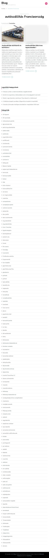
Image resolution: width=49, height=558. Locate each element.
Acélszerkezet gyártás (8, 121)
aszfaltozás (5, 134)
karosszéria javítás (7, 320)
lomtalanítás (6, 382)
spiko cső (5, 481)
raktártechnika (6, 456)
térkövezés (5, 523)
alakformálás (6, 130)
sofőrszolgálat (6, 478)
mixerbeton (6, 401)
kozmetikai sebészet (8, 356)
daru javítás (6, 214)
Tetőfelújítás (6, 526)
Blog (4, 3)
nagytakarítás (6, 420)
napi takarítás (6, 427)
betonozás (5, 172)
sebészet (5, 462)
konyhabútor (6, 349)
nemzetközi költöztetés (9, 430)
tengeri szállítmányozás (9, 514)
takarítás (5, 504)
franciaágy (5, 250)
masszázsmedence (7, 388)
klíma (4, 336)
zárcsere (5, 546)
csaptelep (5, 198)
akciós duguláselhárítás (9, 127)
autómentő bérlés (7, 147)
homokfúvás (6, 295)
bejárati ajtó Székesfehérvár (10, 169)
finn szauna (5, 246)
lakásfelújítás (6, 359)
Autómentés (6, 143)
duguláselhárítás (7, 224)
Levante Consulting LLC (9, 375)
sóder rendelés (7, 475)
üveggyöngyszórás (7, 536)
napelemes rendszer (8, 423)
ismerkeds (5, 304)
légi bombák (6, 365)
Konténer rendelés (8, 346)
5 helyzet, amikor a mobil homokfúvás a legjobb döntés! (17, 91)
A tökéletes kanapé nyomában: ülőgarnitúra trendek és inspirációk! (20, 101)
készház (5, 330)
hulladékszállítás (7, 298)
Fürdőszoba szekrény (8, 256)
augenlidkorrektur (7, 137)
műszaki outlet (7, 414)
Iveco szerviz (6, 308)
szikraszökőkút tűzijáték (9, 501)
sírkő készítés (6, 465)
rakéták (5, 449)
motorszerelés (6, 407)
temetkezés (6, 510)
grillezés (5, 275)
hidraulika (5, 291)
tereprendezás (6, 517)
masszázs (5, 385)
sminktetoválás (7, 472)
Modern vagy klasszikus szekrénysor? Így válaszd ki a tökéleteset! (20, 98)
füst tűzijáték (6, 262)
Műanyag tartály (7, 411)
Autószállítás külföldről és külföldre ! (11, 46)
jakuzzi (4, 311)
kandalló (5, 317)
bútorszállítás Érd (7, 188)
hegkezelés (6, 288)
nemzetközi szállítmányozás (10, 433)
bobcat (4, 179)
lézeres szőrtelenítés (8, 378)
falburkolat (6, 240)
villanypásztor (6, 539)
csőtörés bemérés (7, 208)
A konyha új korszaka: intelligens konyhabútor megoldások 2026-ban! (21, 104)
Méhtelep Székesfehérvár (9, 394)
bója (4, 182)
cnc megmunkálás (7, 195)
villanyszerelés (6, 542)
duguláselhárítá (7, 221)
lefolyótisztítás (7, 362)
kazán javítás (6, 324)
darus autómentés (7, 217)
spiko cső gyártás (7, 485)
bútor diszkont (6, 185)
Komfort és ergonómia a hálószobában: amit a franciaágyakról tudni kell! (21, 95)
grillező (5, 279)
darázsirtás (5, 211)
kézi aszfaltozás (7, 333)
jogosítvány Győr (7, 314)
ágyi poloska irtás (7, 124)
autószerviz (6, 159)
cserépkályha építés (8, 204)
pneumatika (6, 439)
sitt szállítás (6, 468)
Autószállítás (6, 43)
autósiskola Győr (7, 153)
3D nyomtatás (6, 118)
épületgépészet (7, 233)
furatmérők (6, 253)
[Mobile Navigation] (46, 3)
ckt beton (5, 192)
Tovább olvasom (6, 77)
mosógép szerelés (7, 404)
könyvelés (5, 353)
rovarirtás (5, 459)
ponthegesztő (6, 443)
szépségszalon (6, 494)
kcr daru (5, 327)
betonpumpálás (7, 176)
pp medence (6, 446)
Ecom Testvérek (7, 227)
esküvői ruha (6, 237)
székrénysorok (6, 488)
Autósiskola (6, 150)
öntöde (5, 436)
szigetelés (5, 497)
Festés (4, 243)
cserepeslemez (7, 201)
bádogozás (5, 163)
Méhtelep (5, 391)
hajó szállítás (6, 282)
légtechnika (6, 372)
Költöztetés (6, 340)
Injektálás (5, 301)
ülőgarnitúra (6, 533)
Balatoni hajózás (7, 166)
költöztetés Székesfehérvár (10, 343)
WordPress (29, 556)
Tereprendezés (7, 520)
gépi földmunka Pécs (8, 269)
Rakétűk (5, 452)
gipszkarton (6, 272)
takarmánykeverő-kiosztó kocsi (11, 507)
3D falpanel (6, 114)
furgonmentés (6, 259)
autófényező (6, 140)
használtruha (6, 285)
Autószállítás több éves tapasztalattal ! (34, 46)
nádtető (5, 417)
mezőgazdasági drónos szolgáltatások (12, 398)
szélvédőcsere (6, 491)
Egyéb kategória (7, 230)
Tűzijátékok (6, 530)
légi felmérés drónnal (8, 369)
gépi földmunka (7, 266)
